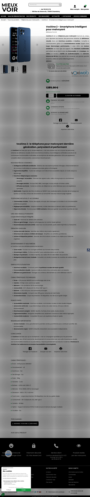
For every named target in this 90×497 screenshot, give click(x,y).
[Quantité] (51, 94)
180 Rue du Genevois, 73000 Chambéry (46, 10)
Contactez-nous (50, 478)
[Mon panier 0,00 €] (85, 6)
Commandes (72, 473)
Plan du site (49, 481)
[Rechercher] (45, 3)
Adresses (71, 478)
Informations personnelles (76, 470)
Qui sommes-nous (51, 473)
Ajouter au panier (73, 94)
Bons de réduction (74, 481)
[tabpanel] (20, 43)
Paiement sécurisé (51, 476)
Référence (49, 31)
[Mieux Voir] (10, 6)
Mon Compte (73, 467)
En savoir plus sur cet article (57, 69)
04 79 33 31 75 (46, 8)
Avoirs (70, 476)
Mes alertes (72, 483)
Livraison (48, 470)
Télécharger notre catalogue (56, 490)
